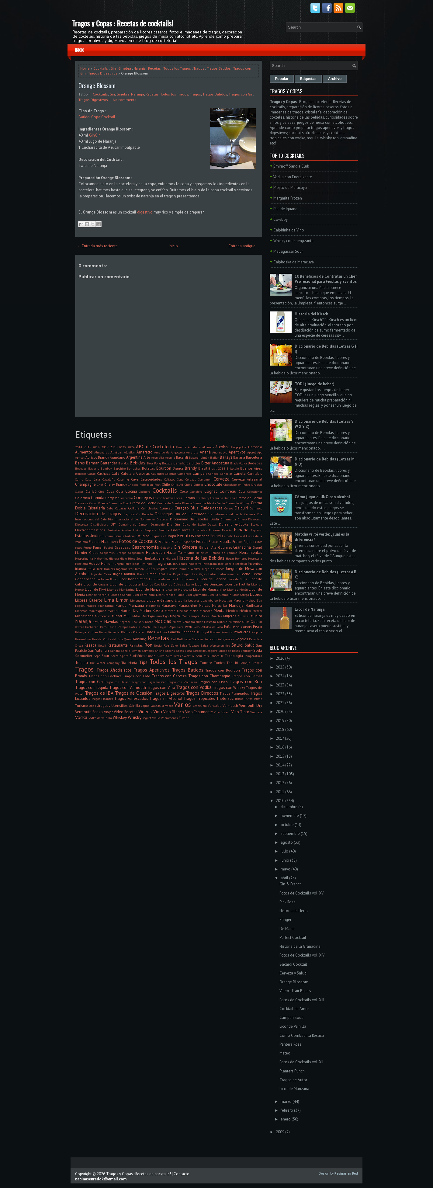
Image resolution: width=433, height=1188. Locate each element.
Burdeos (80, 473)
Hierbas (171, 558)
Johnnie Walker (189, 569)
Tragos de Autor (293, 1079)
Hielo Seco (135, 558)
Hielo (123, 558)
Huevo (94, 563)
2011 (280, 791)
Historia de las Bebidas (200, 558)
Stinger (285, 919)
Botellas (148, 468)
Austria (170, 457)
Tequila (81, 662)
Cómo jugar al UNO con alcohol (322, 496)
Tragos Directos (202, 693)
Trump (258, 698)
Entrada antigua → (244, 245)
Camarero (184, 473)
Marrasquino (97, 611)
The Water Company (105, 663)
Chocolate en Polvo (236, 484)
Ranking (139, 639)
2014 (78, 447)
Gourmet (225, 547)
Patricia (134, 627)
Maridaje (236, 605)
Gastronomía (145, 547)
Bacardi (182, 457)
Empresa (150, 530)
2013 (280, 773)
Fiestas (94, 541)
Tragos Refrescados (131, 698)
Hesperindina (84, 558)
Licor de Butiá (237, 579)
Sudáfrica (137, 655)
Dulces (212, 524)
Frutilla (225, 541)
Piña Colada (242, 626)
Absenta (180, 447)
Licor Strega (240, 594)
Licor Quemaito (196, 594)
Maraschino (187, 605)
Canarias (226, 473)
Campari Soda (291, 1017)
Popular (282, 79)
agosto (287, 842)
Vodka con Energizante (292, 176)
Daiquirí (241, 508)
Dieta (214, 519)
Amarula (192, 452)
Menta (219, 610)
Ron (148, 645)
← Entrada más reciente (97, 245)
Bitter (196, 463)
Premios (226, 632)
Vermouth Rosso (89, 711)
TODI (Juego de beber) (314, 384)
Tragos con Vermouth (127, 687)
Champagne (85, 484)
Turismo (81, 705)
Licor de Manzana (150, 589)
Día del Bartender (190, 514)
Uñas (92, 705)
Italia (91, 568)
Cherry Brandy (115, 484)
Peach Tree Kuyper (155, 627)
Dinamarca (228, 519)
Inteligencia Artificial (232, 563)
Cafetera (128, 473)
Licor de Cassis (96, 584)
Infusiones (180, 563)
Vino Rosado (222, 712)
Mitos (136, 616)
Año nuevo (219, 452)
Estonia (107, 536)
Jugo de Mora (101, 574)
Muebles (216, 616)
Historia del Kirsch (311, 314)
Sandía (125, 650)
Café (116, 473)
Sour (105, 655)
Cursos (228, 508)
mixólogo (162, 616)
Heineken (202, 553)
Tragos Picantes (102, 698)
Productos (242, 632)
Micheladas (84, 615)
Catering (123, 479)
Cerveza (221, 479)
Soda (257, 650)
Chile (166, 484)
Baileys (226, 457)
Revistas (136, 645)
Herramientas (250, 552)
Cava (135, 479)
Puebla (97, 639)
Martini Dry (129, 610)
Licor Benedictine (133, 579)
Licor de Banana (212, 579)
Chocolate (213, 484)
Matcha (170, 611)
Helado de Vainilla (223, 553)
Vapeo (169, 705)
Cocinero (144, 491)
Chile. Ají (177, 484)
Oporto (256, 621)
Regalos (241, 639)
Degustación (131, 514)
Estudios (143, 535)
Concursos (126, 498)
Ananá (205, 452)
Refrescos (210, 639)
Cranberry (202, 498)
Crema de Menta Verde (208, 503)
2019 (280, 720)
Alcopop (235, 447)
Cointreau (228, 491)
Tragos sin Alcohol (165, 698)
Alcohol (222, 447)
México (245, 610)
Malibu (91, 605)
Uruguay (103, 705)
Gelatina (166, 547)
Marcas (204, 605)
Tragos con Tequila (91, 687)
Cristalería (96, 508)
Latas (212, 574)
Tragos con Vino (161, 687)
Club (101, 491)
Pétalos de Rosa (212, 627)
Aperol (251, 452)
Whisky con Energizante (293, 240)
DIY (113, 524)
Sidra (188, 650)
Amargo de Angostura (169, 452)
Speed (115, 656)
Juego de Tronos (213, 569)
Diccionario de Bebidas (189, 519)
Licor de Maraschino (209, 589)
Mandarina (106, 605)
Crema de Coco (119, 503)
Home (85, 68)
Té (222, 656)
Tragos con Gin (241, 94)
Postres (215, 632)
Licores (256, 594)
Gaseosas (122, 547)
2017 (105, 447)
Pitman (93, 632)
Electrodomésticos (90, 530)
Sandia (115, 650)
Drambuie (158, 524)
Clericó (91, 491)
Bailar (214, 457)
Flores (113, 542)
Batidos (123, 463)
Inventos (255, 563)
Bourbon (163, 468)
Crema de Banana (222, 498)
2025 (280, 667)
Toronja (245, 663)
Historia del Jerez (293, 910)
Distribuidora (99, 524)
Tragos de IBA (99, 693)
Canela (240, 473)
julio (284, 851)
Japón (150, 568)
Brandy (191, 468)
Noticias (162, 621)
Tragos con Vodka (194, 687)
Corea (178, 498)
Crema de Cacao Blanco (91, 503)
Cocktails (100, 68)
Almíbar (116, 452)
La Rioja (173, 574)
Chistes (198, 484)
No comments (124, 99)
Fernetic (227, 536)
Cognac (210, 491)
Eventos (185, 535)
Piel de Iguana (285, 208)
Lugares (193, 600)
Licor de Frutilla (237, 584)
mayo (285, 869)
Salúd (250, 645)
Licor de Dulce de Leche (177, 584)
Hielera (114, 558)
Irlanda (80, 568)
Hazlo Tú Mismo (180, 552)
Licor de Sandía (121, 594)
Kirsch (152, 573)
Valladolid (157, 705)
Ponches (189, 632)
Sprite (124, 656)
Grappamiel (136, 553)
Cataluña (108, 479)
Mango (121, 605)
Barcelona (254, 457)
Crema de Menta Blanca (175, 503)
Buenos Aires (251, 468)
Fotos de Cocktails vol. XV (301, 893)
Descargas (164, 513)
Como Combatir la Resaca (301, 1035)
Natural (97, 622)
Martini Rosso (151, 610)
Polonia (162, 632)
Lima (109, 600)
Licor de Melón (237, 589)
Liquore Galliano (160, 600)
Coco (184, 491)
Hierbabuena (154, 558)
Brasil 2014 (216, 468)
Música (256, 615)
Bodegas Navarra (87, 468)
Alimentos (84, 452)
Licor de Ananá (187, 579)
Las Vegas (199, 574)
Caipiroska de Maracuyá (293, 262)
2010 (280, 800)
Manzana (136, 605)
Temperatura (253, 656)
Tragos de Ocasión (133, 693)
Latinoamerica (228, 574)
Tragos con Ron (245, 681)
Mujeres (229, 615)
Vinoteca (256, 712)
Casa (88, 479)
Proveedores (83, 639)
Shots (180, 650)
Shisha (159, 650)
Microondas (102, 616)
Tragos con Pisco (213, 681)
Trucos (239, 698)
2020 (280, 711)
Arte (147, 457)
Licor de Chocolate (125, 584)
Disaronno (255, 519)
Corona (189, 497)
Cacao (91, 473)
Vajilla (145, 705)
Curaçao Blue (187, 508)
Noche (149, 622)
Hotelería (81, 563)
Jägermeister (124, 569)
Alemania (255, 447)
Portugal (203, 632)
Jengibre (161, 569)
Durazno (226, 524)
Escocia (227, 530)
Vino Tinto (240, 711)
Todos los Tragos (177, 68)
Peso (196, 627)
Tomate (206, 662)
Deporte (147, 514)
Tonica (219, 662)
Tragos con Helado (117, 682)
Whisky (134, 717)
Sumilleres (173, 656)
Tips (143, 662)
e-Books (241, 524)
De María (287, 928)
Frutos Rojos (242, 541)
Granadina (242, 547)
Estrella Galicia (124, 536)
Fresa (176, 541)
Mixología (148, 616)
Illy (142, 563)
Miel (127, 615)
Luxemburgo (209, 600)
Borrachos (133, 468)
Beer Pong (154, 463)
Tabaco (214, 656)
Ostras (79, 627)
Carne (79, 479)
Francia (164, 541)
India (149, 563)
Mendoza (206, 611)
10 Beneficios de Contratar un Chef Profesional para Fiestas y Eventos (326, 279)
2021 (280, 702)
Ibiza (128, 563)
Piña (227, 626)
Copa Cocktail (103, 117)
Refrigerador (225, 639)
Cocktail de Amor (294, 1008)
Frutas (214, 541)
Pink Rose (287, 902)
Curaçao (166, 508)
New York (137, 622)
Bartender (108, 463)
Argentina (134, 457)
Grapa (94, 552)
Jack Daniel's (106, 569)
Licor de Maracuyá (179, 589)
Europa (170, 535)
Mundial (243, 616)
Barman (92, 463)
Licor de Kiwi (95, 589)
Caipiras (143, 473)
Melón (194, 611)
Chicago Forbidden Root (144, 484)
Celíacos (169, 479)
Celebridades (151, 479)
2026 (280, 658)
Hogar (230, 558)
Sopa (97, 656)
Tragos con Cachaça (105, 676)
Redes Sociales (193, 639)
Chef (100, 484)
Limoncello (137, 600)
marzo (286, 1101)
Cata (96, 479)
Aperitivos (237, 452)
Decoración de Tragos (98, 513)
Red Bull (176, 639)
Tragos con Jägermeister (149, 682)
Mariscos (81, 611)
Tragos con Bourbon (222, 670)
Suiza (161, 656)
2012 (280, 782)
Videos (145, 711)
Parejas (123, 627)
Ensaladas (200, 530)
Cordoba (168, 498)
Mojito (175, 615)
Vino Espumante (199, 711)
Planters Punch (292, 1071)
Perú (188, 626)
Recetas (154, 68)
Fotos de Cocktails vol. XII (301, 1062)
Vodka (81, 717)
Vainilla (134, 705)
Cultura (134, 508)
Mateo (284, 1053)
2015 (87, 447)
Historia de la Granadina (299, 946)
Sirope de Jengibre (205, 650)
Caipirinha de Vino (288, 230)
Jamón (139, 569)
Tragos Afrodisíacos (114, 670)
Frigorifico (188, 542)
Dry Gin (173, 524)
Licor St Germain (219, 594)
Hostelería (255, 558)
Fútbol (108, 547)
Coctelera (196, 491)
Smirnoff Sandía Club (291, 166)
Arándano (117, 457)
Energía (163, 530)
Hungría (118, 563)
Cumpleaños (149, 508)
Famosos (202, 535)
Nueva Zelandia (184, 622)
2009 (280, 1131)
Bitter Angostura (215, 463)
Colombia (82, 497)
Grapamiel (107, 553)
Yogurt (147, 718)
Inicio (79, 50)
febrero (287, 1110)
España (241, 529)
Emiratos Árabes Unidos (124, 530)
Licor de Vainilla (144, 594)
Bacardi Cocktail (293, 964)
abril (284, 878)
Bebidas (137, 463)
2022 (280, 693)
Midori (117, 615)
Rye (166, 645)
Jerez (173, 568)
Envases (214, 530)
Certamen (204, 479)
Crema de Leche (143, 503)
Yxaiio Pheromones (165, 718)
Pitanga (80, 632)
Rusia (158, 645)
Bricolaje (233, 468)
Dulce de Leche (194, 524)
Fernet (215, 535)
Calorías (170, 473)
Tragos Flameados (234, 693)
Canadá (213, 473)
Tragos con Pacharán (182, 682)
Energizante (181, 530)
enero (286, 1119)
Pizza (103, 632)
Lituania (181, 600)
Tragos (198, 68)
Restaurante (118, 645)
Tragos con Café (136, 676)
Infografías (163, 563)
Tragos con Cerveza (169, 676)
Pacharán (92, 627)
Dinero (242, 519)
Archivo (335, 79)
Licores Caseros (89, 600)
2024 (131, 447)
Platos (150, 632)
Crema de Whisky (238, 503)
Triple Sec (225, 698)
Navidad (111, 621)
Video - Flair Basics (295, 990)
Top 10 (232, 662)
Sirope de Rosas (228, 650)
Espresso (256, 530)
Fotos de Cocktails (138, 541)
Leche (245, 573)
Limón (122, 600)
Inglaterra (195, 563)
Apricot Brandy (97, 457)
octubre (287, 824)
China (188, 484)
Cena (180, 479)
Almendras (101, 452)
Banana (239, 457)
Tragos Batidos (219, 68)
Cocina (131, 491)
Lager (186, 574)
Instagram (210, 563)
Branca (178, 468)
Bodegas (255, 463)
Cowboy (280, 219)
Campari (199, 473)
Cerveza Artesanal (247, 479)
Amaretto (145, 452)
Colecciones (254, 491)
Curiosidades (211, 508)
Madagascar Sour (288, 251)
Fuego (87, 547)
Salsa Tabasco (189, 645)
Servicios (148, 650)
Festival (239, 536)
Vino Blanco (173, 711)
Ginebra (124, 68)
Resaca (90, 645)
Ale (244, 447)
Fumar (98, 547)
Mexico (232, 610)
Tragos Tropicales (199, 698)
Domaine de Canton (134, 524)
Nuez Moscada (206, 622)
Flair (105, 541)
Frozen (202, 541)
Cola (241, 491)
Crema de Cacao (249, 497)
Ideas (135, 563)
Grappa (121, 553)
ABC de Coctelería (155, 446)
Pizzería (114, 632)
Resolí (102, 645)
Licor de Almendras (162, 579)
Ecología (256, 524)
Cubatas (120, 508)
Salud (237, 645)
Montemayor (190, 616)
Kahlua (129, 573)
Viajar (108, 712)
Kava (140, 574)
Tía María (129, 662)
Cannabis (254, 473)
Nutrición (235, 622)
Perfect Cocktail (292, 937)
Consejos (143, 497)
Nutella (222, 622)
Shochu (170, 650)
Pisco (257, 626)
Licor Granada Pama (170, 594)
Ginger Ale (207, 547)
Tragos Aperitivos (151, 670)
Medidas (182, 611)
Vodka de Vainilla (100, 718)
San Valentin (98, 650)
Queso (128, 639)
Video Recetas (125, 711)
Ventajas (214, 705)
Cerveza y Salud (293, 973)
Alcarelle (208, 447)
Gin (113, 68)
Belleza (167, 463)
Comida (97, 497)
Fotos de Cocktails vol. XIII (301, 999)
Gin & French (290, 884)
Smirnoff (246, 650)
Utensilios (119, 705)
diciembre (289, 806)
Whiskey (120, 717)
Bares (80, 463)
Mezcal (257, 611)
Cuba (110, 508)
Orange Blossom (97, 85)
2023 (122, 447)
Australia (157, 457)
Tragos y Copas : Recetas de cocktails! (122, 23)
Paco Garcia (108, 627)
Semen (136, 650)
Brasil (202, 468)
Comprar (112, 497)
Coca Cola (114, 491)
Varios (182, 704)
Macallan (225, 600)
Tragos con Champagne (209, 676)
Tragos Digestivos (102, 73)
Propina (256, 632)
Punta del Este (113, 639)
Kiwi (161, 573)
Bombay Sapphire (113, 468)
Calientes (157, 473)
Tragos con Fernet (247, 676)
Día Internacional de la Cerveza (231, 514)
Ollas (245, 622)
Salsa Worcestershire (215, 645)
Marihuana (253, 605)
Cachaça (103, 473)
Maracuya (168, 605)
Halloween (155, 552)
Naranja (139, 68)
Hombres (241, 558)
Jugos (117, 573)
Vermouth (230, 705)
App (259, 452)
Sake (174, 645)
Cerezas (190, 479)
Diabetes (162, 519)
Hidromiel (101, 558)
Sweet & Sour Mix (195, 656)
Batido (84, 117)
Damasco (256, 508)
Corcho (157, 498)
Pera (180, 627)
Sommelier (83, 655)
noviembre (290, 815)
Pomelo (174, 632)
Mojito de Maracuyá (290, 187)
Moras (204, 616)
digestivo (145, 212)
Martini (113, 610)
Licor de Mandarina (121, 589)
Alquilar (129, 452)
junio (285, 860)
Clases (79, 491)
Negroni (125, 622)
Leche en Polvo (107, 579)
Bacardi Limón (199, 457)
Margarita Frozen (287, 198)
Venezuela (200, 705)
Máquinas (153, 605)
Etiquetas (157, 536)
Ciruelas (256, 484)
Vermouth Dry (250, 705)
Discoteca (81, 524)
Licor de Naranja (97, 594)
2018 (113, 447)
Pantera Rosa (290, 1044)
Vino (157, 711)
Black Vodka (238, 463)
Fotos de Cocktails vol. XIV (301, 955)
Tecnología (234, 655)
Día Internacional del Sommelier (131, 519)
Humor (106, 563)
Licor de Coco (151, 584)
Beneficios (181, 463)
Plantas (126, 632)
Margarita (219, 605)
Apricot (80, 457)
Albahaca (194, 447)
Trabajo (257, 663)
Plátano (138, 632)
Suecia (150, 656)
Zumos (183, 717)
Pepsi (172, 627)
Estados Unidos (88, 535)
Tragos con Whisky (229, 687)
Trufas (248, 698)
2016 (96, 447)
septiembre (290, 833)
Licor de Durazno (209, 584)
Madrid (239, 600)
